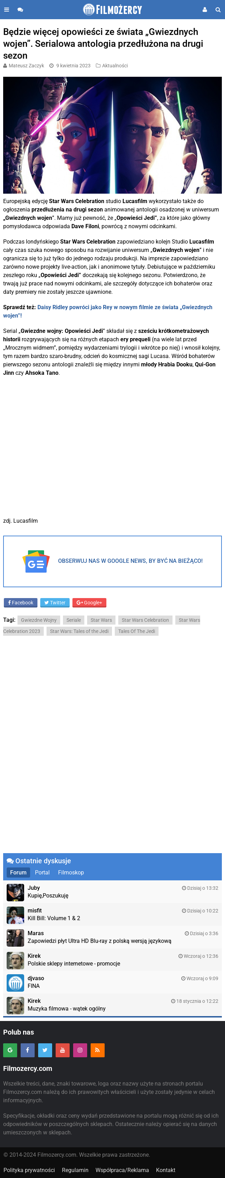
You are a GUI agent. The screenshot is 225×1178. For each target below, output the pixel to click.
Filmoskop (71, 872)
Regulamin (75, 1170)
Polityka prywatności (29, 1170)
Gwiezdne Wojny (39, 620)
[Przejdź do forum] (20, 9)
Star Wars (101, 620)
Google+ (89, 602)
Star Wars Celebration (145, 620)
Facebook (20, 602)
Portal (42, 872)
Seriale (73, 620)
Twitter (54, 602)
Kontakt (165, 1170)
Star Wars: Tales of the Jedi (79, 631)
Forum (18, 872)
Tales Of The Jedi (136, 631)
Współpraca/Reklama (122, 1170)
